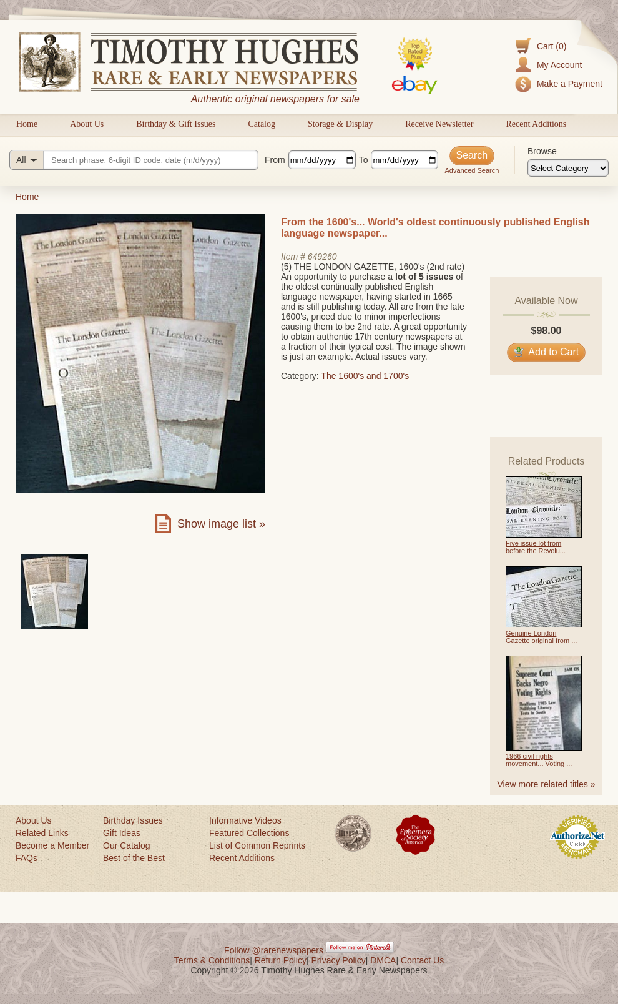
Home (26, 124)
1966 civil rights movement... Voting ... (539, 759)
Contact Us (422, 960)
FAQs (26, 858)
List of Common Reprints (257, 845)
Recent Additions (536, 124)
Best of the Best (134, 858)
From (275, 160)
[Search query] (133, 160)
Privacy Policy (338, 960)
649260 (322, 257)
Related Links (42, 833)
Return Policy (281, 960)
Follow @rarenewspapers (273, 950)
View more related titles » (547, 784)
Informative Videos (245, 820)
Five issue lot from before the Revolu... (536, 546)
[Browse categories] (568, 168)
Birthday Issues (133, 820)
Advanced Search (471, 170)
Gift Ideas (121, 833)
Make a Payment (569, 84)
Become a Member (52, 845)
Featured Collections (249, 833)
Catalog (261, 124)
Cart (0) (551, 46)
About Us (87, 124)
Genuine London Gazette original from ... (541, 636)
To (363, 160)
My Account (559, 65)
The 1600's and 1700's (365, 376)
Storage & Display (340, 124)
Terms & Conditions (212, 960)
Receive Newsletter (439, 124)
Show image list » (221, 524)
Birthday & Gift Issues (175, 124)
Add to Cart (546, 352)
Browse (542, 151)
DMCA (383, 960)
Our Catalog (126, 845)
